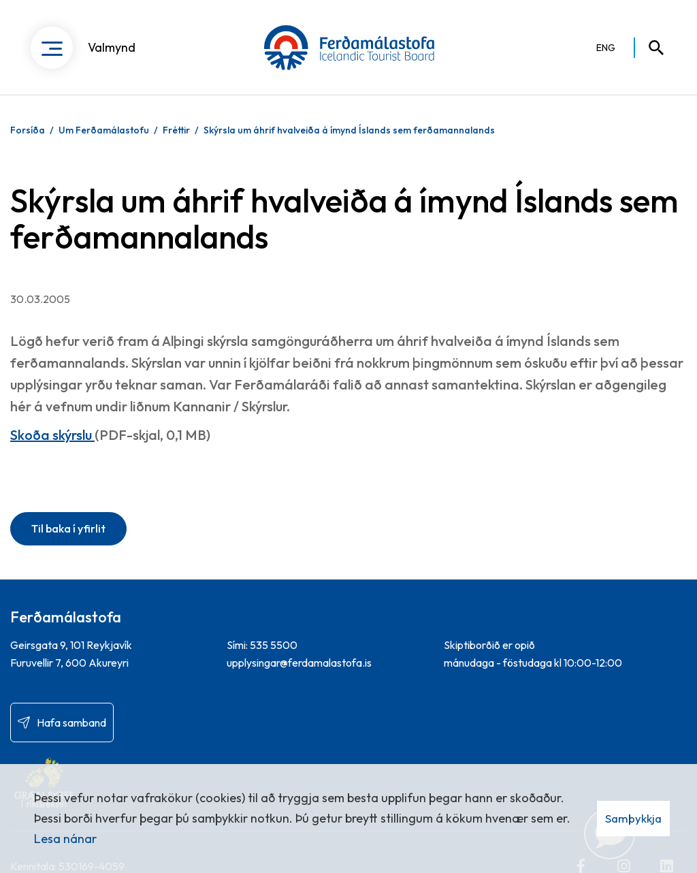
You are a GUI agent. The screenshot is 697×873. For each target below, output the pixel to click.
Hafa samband (71, 722)
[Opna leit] (650, 47)
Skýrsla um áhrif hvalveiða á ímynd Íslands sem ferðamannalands (349, 130)
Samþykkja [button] (633, 818)
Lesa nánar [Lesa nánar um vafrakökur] (65, 838)
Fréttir (176, 130)
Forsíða (27, 130)
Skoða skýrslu (52, 434)
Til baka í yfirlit (68, 528)
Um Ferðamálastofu (104, 130)
